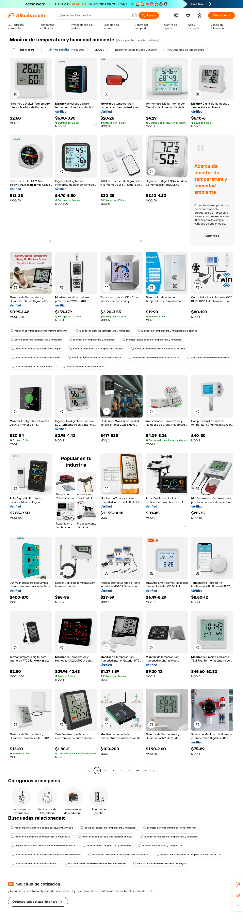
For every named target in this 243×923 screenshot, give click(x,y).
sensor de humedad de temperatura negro (159, 863)
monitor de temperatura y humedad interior (158, 348)
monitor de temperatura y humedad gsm (36, 348)
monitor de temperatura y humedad (91, 339)
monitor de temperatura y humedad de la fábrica (167, 330)
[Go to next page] (154, 770)
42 (145, 770)
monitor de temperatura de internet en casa (105, 836)
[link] (237, 884)
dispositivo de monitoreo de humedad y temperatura (43, 845)
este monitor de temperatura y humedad (36, 339)
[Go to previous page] (89, 770)
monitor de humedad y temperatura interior (96, 348)
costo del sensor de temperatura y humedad (108, 827)
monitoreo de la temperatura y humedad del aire (118, 854)
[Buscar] (149, 15)
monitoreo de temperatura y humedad (107, 845)
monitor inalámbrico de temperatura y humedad (151, 339)
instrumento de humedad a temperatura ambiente (95, 863)
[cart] (188, 16)
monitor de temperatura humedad (32, 366)
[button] (134, 15)
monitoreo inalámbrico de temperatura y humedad (42, 827)
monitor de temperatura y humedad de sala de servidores (46, 854)
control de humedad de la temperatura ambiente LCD (188, 854)
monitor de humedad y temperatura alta (154, 357)
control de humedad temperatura (208, 357)
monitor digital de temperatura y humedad (94, 357)
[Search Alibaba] (93, 15)
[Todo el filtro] (24, 49)
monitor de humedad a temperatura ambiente (39, 330)
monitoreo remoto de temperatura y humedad (168, 836)
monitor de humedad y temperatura (160, 845)
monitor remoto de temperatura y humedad (102, 330)
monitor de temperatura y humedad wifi (35, 357)
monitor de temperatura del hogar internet (169, 827)
